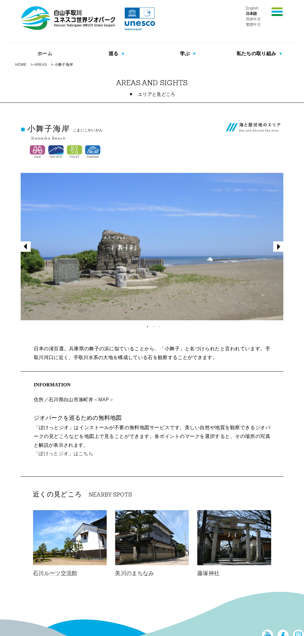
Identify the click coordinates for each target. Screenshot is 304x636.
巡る (114, 53)
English (252, 8)
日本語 (251, 14)
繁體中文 (253, 24)
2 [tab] (152, 325)
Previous (25, 246)
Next (278, 246)
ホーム (44, 53)
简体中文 (253, 19)
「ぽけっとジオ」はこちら (63, 453)
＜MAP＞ (103, 399)
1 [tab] (145, 325)
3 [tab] (158, 325)
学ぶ (185, 53)
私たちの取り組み (257, 53)
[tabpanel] (152, 246)
